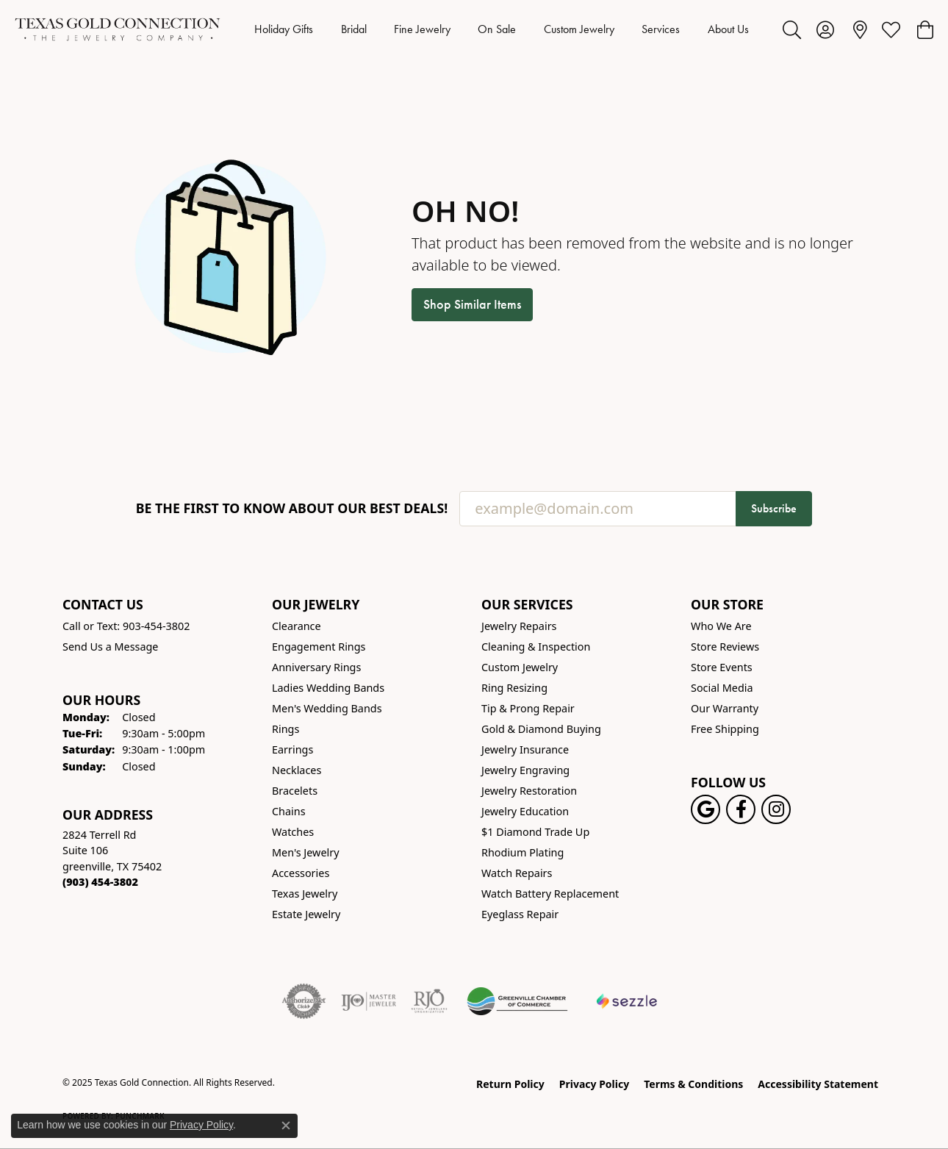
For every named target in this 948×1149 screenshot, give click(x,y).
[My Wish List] (891, 29)
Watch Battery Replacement (550, 894)
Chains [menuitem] (289, 811)
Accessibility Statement (818, 1084)
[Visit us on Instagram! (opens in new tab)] (776, 809)
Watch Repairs (516, 873)
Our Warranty (724, 708)
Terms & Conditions (693, 1084)
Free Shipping (725, 729)
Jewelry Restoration (529, 791)
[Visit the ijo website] (368, 1001)
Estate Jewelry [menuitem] (306, 914)
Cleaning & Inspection (535, 647)
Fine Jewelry (422, 29)
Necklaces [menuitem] (296, 770)
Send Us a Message (110, 647)
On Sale (497, 29)
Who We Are (721, 626)
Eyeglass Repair (520, 914)
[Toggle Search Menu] (792, 29)
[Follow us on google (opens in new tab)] (705, 809)
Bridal (354, 29)
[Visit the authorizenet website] (304, 1001)
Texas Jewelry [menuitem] (304, 894)
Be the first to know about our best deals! (292, 508)
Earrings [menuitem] (292, 749)
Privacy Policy (594, 1084)
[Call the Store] (100, 882)
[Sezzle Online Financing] (627, 1001)
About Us (728, 29)
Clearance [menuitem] (296, 626)
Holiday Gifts (283, 29)
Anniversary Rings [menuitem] (316, 667)
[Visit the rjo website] (429, 1001)
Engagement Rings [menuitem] (319, 647)
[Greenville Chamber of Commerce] (517, 1001)
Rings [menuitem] (285, 729)
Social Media (722, 688)
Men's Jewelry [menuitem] (306, 852)
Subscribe (774, 508)
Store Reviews (725, 647)
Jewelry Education (525, 811)
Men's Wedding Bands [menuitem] (327, 708)
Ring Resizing (514, 688)
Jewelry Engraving (525, 770)
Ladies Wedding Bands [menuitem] (328, 688)
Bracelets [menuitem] (294, 791)
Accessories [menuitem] (300, 873)
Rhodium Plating (522, 852)
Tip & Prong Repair (528, 708)
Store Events (722, 667)
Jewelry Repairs (518, 626)
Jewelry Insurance (525, 749)
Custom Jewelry (579, 29)
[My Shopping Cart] (924, 29)
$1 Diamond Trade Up (535, 832)
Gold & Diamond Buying (541, 729)
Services (661, 29)
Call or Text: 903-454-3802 (126, 626)
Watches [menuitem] (293, 832)
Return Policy (510, 1084)
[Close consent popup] (285, 1125)
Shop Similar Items (472, 304)
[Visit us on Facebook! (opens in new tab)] (740, 809)
